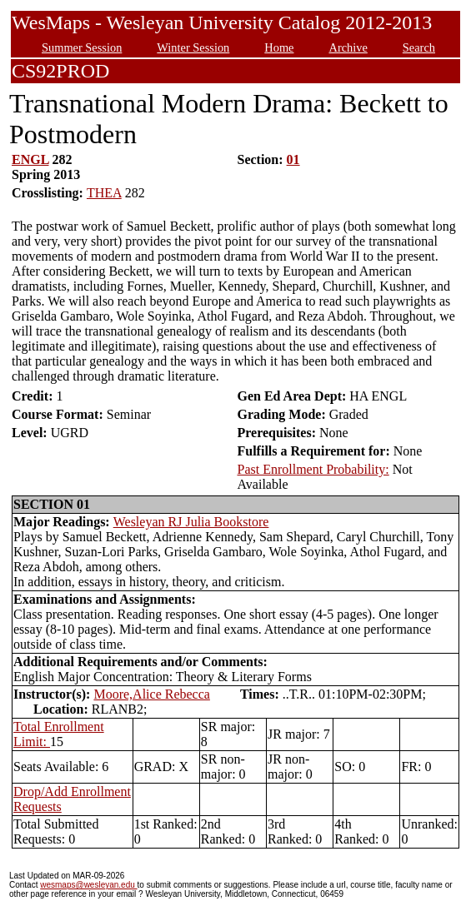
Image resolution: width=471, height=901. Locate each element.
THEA (104, 193)
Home (278, 47)
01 (293, 159)
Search (419, 47)
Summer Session (82, 47)
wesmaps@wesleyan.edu (88, 884)
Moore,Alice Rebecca (151, 694)
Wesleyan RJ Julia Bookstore (191, 522)
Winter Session (193, 47)
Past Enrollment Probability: (312, 469)
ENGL (30, 159)
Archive (347, 47)
